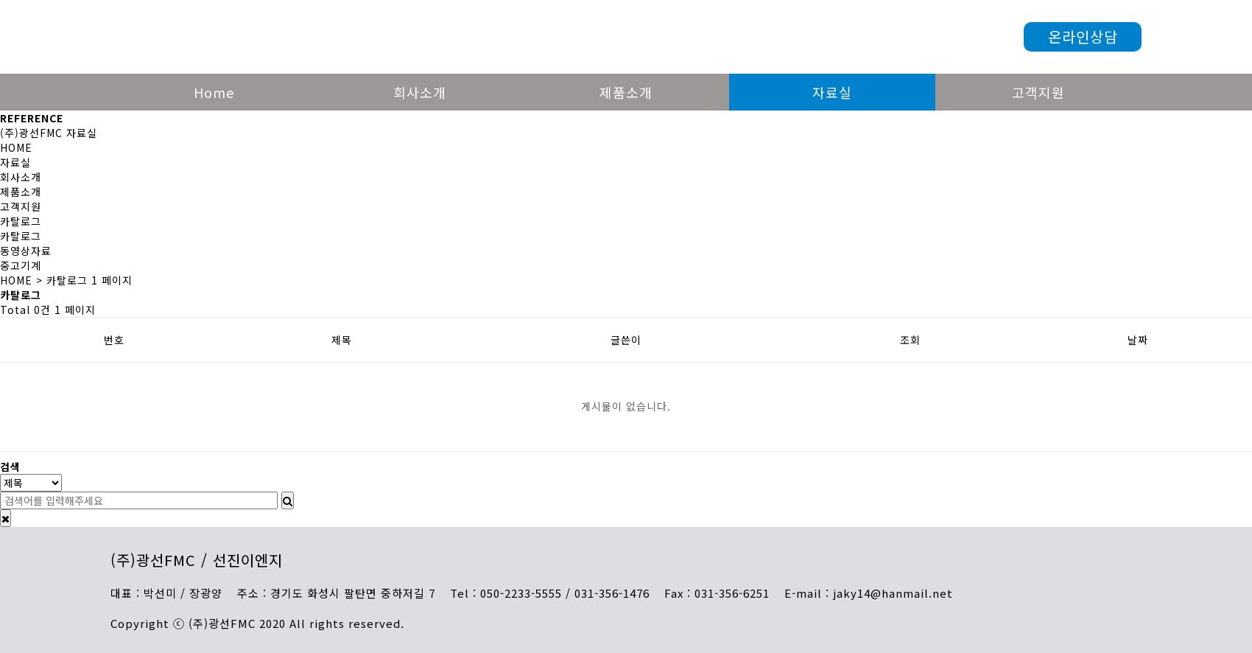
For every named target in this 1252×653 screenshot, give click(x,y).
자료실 (832, 92)
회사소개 (419, 92)
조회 (910, 339)
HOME (16, 147)
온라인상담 (1083, 36)
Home (214, 92)
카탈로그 (20, 235)
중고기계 (20, 265)
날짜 (1138, 339)
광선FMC (345, 37)
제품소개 (626, 92)
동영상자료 (26, 250)
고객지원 (1038, 92)
